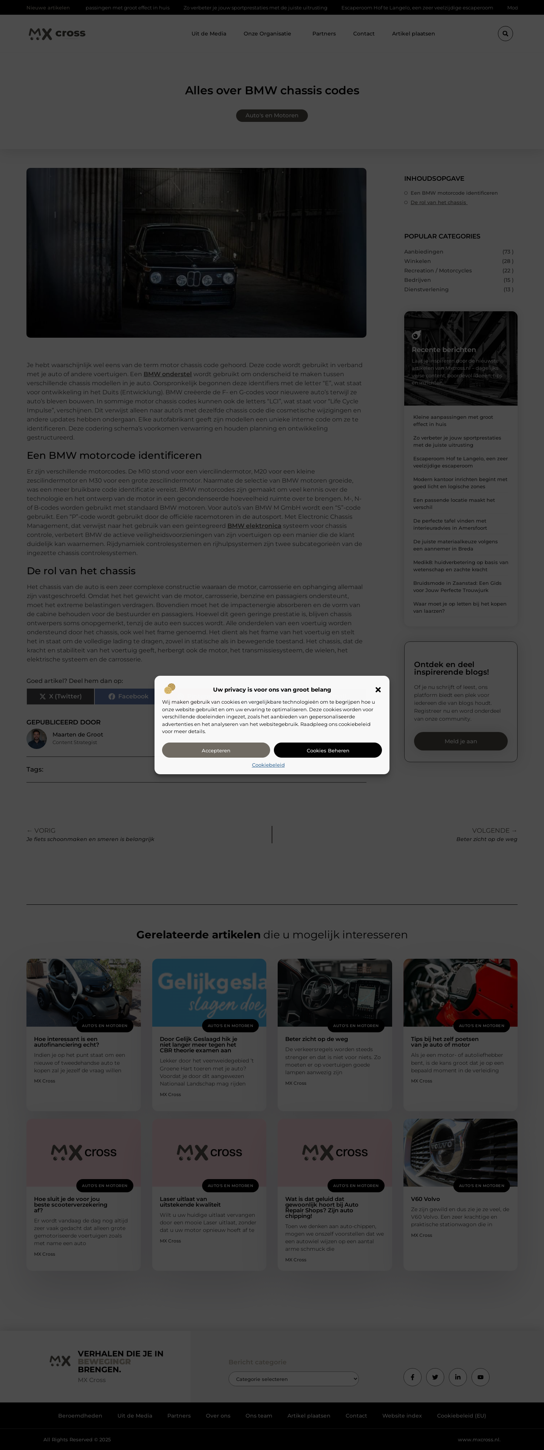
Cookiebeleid (268, 765)
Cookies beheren (328, 750)
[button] (378, 689)
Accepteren (216, 750)
